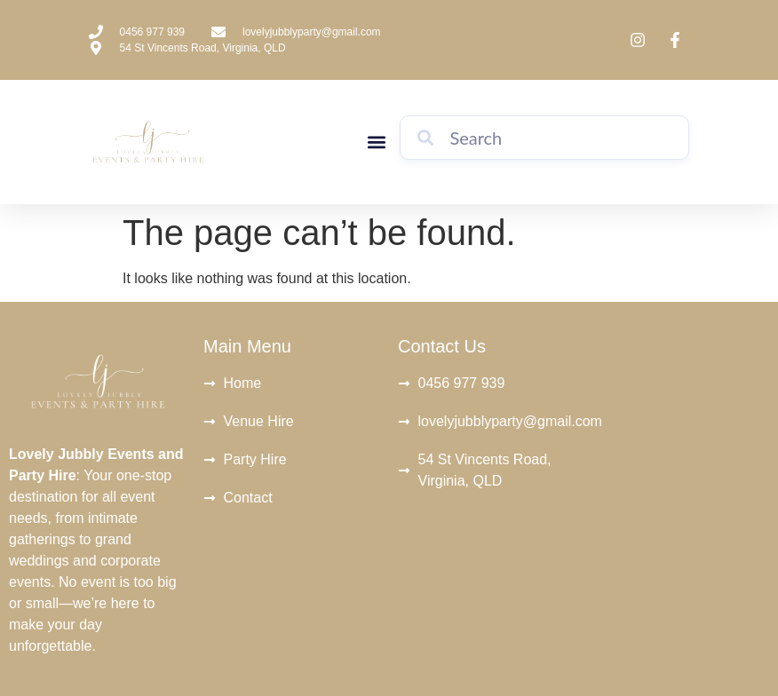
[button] (376, 142)
